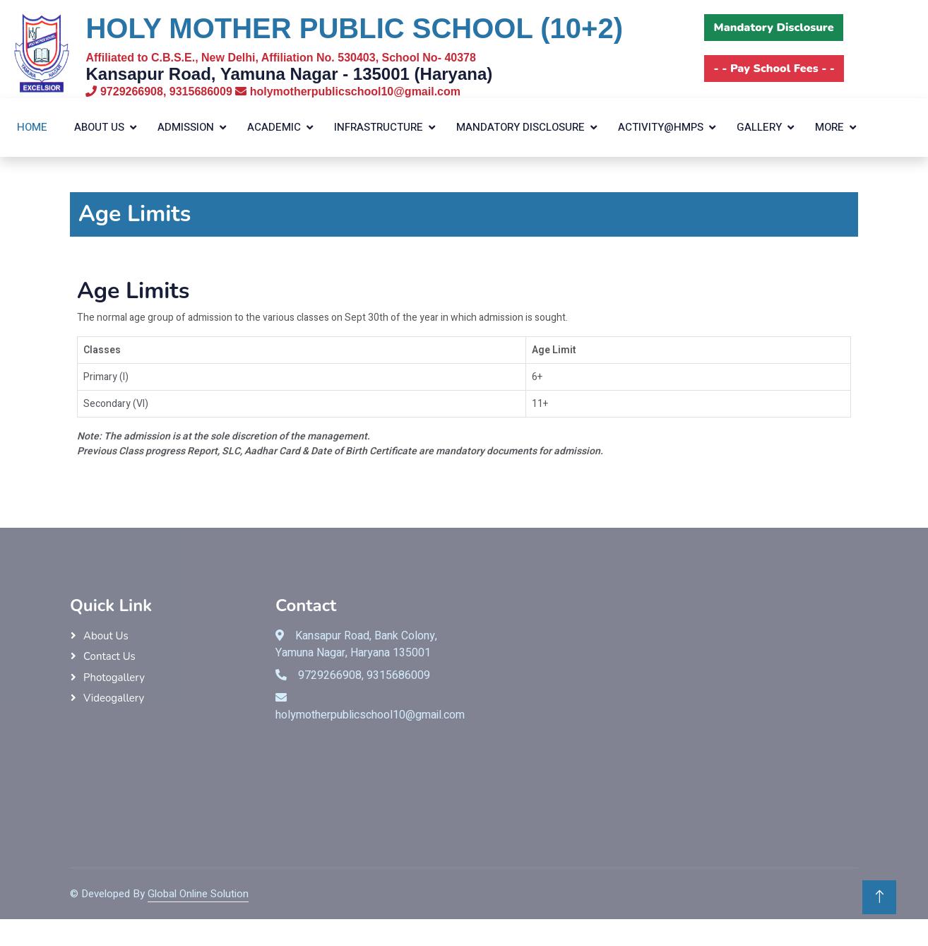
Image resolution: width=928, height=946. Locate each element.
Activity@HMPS (660, 127)
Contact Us (109, 656)
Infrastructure (378, 127)
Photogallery (114, 677)
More (829, 127)
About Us (99, 127)
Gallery (759, 127)
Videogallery (113, 698)
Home (32, 127)
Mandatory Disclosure (520, 127)
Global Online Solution (198, 893)
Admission (185, 127)
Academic (274, 127)
